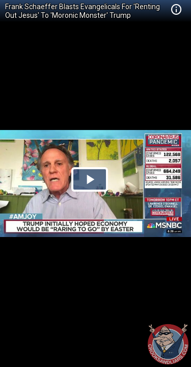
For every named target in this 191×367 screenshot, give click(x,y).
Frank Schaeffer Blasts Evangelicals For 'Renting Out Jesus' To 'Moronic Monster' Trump (82, 11)
